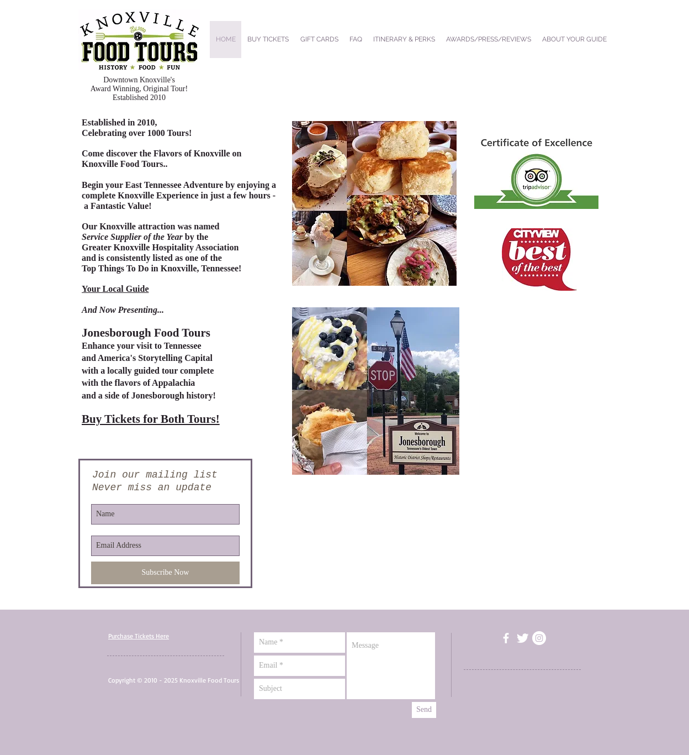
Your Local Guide (115, 288)
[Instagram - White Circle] (539, 638)
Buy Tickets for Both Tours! (151, 419)
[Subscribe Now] (165, 573)
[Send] (424, 710)
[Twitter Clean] (522, 638)
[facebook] (506, 638)
